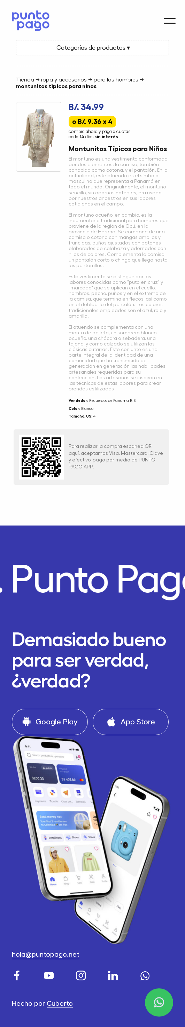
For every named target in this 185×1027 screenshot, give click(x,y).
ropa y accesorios (64, 80)
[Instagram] (82, 974)
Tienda (25, 80)
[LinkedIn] (114, 974)
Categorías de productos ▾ (92, 48)
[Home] (28, 18)
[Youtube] (50, 974)
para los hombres (116, 80)
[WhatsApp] (146, 974)
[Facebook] (18, 974)
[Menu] (170, 17)
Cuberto (60, 1003)
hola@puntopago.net (45, 954)
